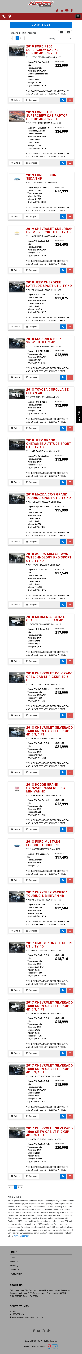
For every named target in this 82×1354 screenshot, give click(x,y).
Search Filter (41, 25)
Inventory (14, 1261)
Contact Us (14, 1270)
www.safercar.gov (21, 1236)
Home (12, 1257)
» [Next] (23, 38)
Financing (14, 1265)
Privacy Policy (16, 1274)
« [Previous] (11, 38)
